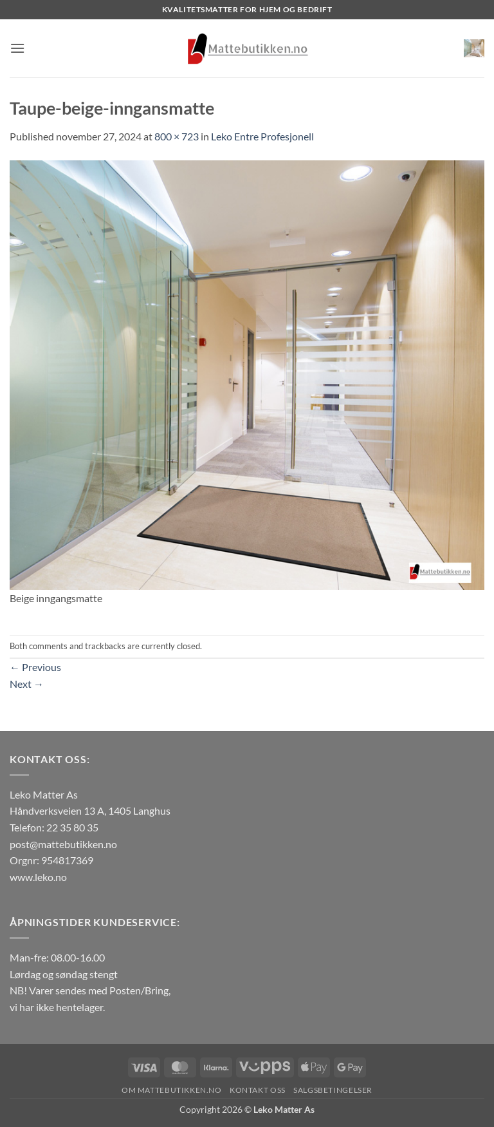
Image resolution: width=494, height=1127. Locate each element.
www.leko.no (38, 877)
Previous (35, 667)
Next (27, 683)
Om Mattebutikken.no (172, 1090)
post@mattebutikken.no (63, 844)
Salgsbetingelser (332, 1090)
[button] (17, 48)
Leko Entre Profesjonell (262, 136)
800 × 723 (176, 136)
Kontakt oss (258, 1090)
